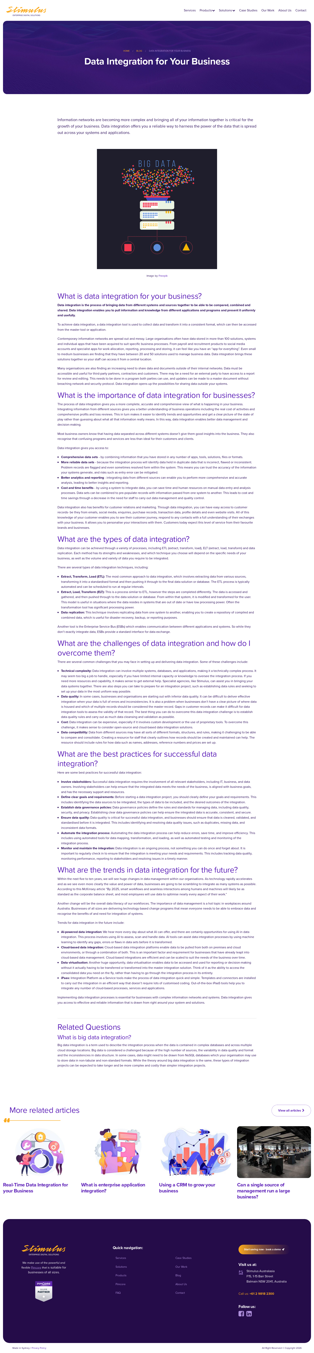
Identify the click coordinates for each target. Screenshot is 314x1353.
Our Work (267, 10)
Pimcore (121, 1284)
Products (206, 10)
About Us (284, 10)
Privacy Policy (39, 1348)
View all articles (291, 1110)
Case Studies (248, 10)
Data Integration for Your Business (170, 50)
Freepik (163, 276)
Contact (300, 10)
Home (126, 50)
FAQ (118, 1293)
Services (190, 10)
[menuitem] (129, 51)
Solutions (225, 10)
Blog (139, 50)
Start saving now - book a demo (264, 1249)
